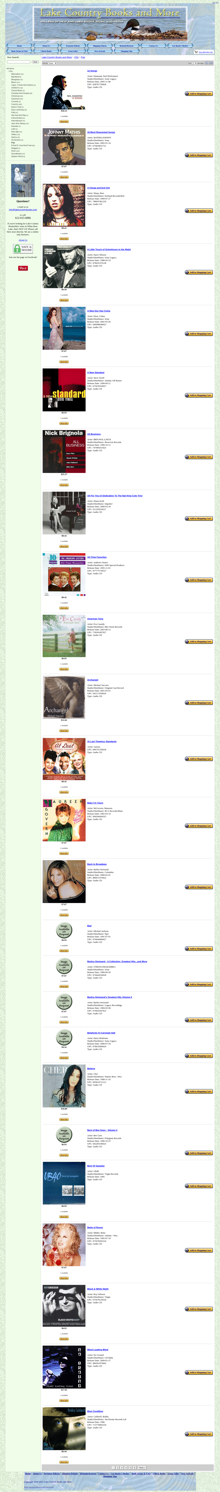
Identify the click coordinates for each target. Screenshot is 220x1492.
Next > (142, 1467)
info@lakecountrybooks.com (23, 209)
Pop (83, 57)
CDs (76, 57)
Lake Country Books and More (57, 57)
